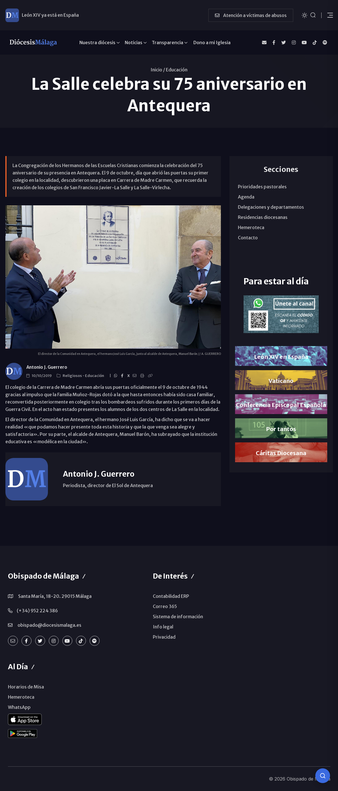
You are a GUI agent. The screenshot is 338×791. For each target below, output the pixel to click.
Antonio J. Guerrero (46, 367)
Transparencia (167, 42)
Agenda (246, 197)
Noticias (133, 42)
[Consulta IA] (322, 775)
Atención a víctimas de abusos (251, 15)
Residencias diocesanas (263, 217)
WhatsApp (19, 707)
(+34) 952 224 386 (37, 610)
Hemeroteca (251, 227)
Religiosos (73, 375)
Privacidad (164, 637)
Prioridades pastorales (262, 186)
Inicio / (158, 70)
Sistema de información (178, 616)
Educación (176, 70)
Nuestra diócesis (97, 42)
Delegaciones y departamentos (271, 207)
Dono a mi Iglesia (212, 42)
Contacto (248, 237)
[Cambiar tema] (304, 14)
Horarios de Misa (26, 687)
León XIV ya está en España (50, 15)
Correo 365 (165, 606)
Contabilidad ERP (171, 596)
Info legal (163, 627)
